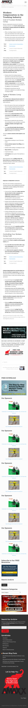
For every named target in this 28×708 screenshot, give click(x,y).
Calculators (5, 638)
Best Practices (6, 645)
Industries (5, 647)
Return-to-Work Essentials (8, 649)
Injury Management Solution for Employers (14, 426)
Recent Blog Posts (10, 653)
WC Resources (5, 643)
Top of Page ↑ (24, 698)
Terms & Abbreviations (7, 639)
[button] (26, 2)
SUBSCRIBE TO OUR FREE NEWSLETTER (9, 666)
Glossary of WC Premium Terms (9, 641)
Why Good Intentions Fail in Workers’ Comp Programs (14, 659)
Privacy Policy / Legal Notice (22, 705)
